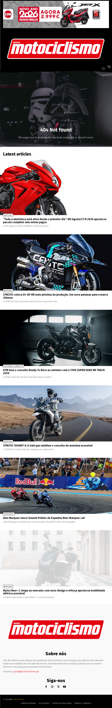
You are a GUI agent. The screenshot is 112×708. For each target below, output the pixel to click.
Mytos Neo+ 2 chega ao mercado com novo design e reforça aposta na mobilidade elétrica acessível (54, 592)
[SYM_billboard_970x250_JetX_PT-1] (56, 27)
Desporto (8, 514)
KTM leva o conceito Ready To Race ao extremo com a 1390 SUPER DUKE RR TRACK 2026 (54, 371)
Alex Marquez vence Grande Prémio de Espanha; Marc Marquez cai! (44, 518)
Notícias (8, 215)
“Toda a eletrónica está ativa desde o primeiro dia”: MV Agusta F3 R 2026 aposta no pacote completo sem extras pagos (55, 221)
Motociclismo (19, 699)
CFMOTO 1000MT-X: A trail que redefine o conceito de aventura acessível (47, 445)
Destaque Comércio (13, 366)
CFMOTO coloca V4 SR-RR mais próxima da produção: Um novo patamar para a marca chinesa (55, 296)
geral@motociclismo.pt (26, 671)
